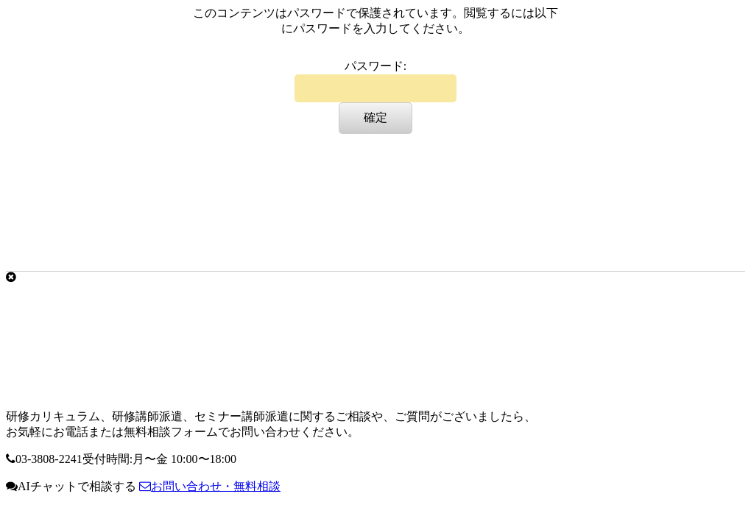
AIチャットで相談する (71, 486)
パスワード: (375, 81)
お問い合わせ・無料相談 (210, 486)
